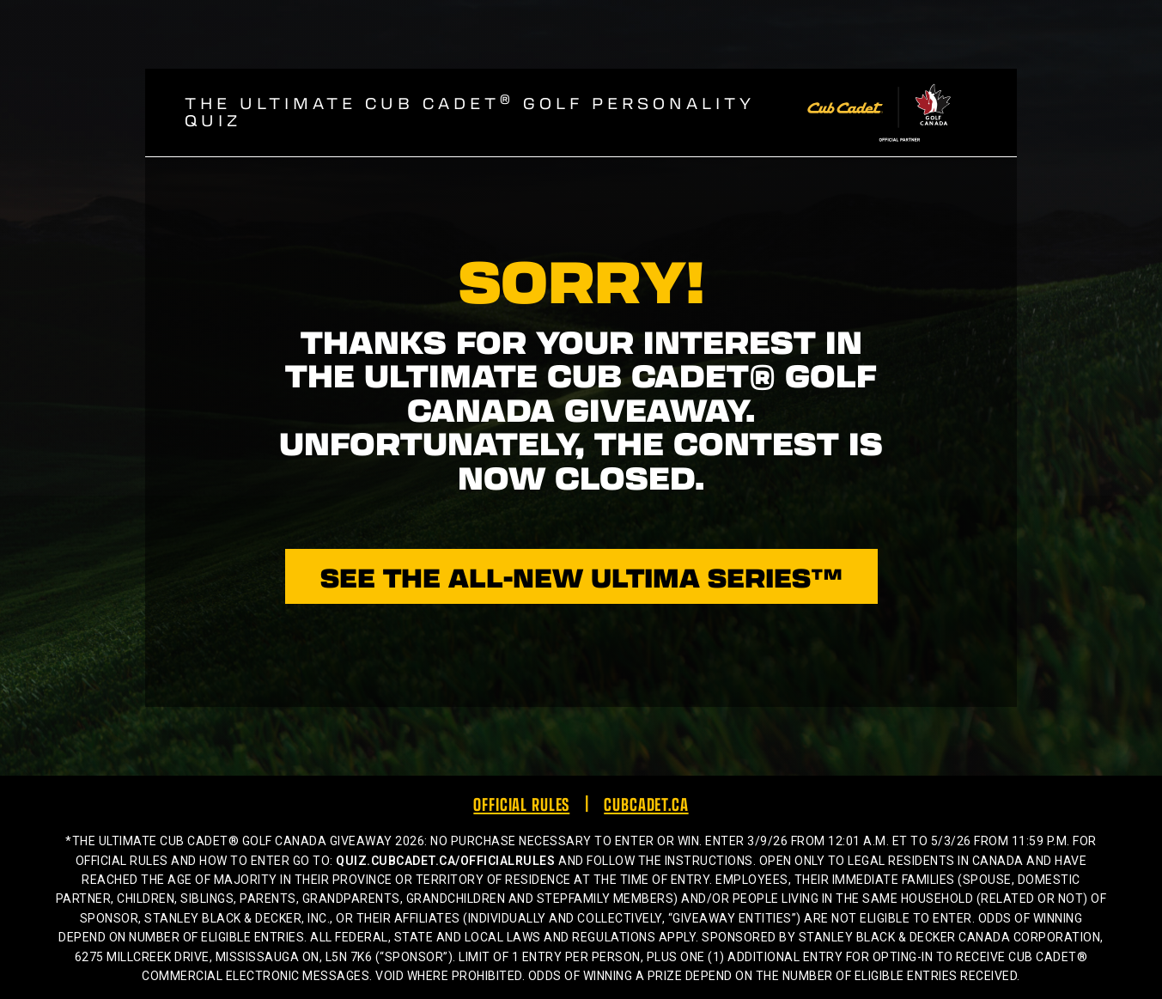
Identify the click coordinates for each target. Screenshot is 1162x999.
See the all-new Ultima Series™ (581, 576)
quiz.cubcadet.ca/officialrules (445, 861)
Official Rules (521, 803)
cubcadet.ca (646, 803)
